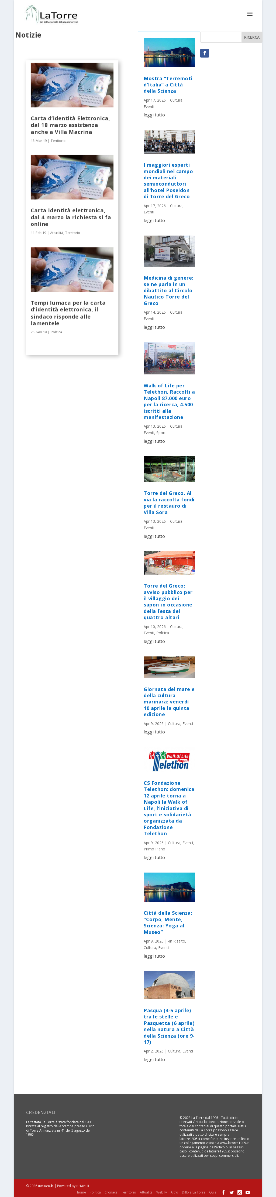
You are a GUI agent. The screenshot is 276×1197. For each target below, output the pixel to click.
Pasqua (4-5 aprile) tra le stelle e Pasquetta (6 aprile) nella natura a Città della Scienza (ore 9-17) (169, 1026)
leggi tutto (154, 114)
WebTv (161, 1191)
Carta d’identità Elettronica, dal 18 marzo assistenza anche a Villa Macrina (70, 124)
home (81, 1191)
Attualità (56, 232)
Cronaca (111, 1191)
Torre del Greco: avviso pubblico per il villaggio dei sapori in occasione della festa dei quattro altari (168, 601)
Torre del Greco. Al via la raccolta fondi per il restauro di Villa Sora (169, 502)
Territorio (58, 140)
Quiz (212, 1191)
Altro (174, 1191)
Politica (56, 331)
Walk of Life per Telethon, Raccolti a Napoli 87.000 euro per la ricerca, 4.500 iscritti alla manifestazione (169, 401)
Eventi (149, 105)
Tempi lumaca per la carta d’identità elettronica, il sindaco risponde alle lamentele (68, 312)
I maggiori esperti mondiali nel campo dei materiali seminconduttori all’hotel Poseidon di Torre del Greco (168, 180)
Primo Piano (154, 848)
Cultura (176, 99)
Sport (161, 432)
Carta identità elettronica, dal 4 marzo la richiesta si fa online (71, 216)
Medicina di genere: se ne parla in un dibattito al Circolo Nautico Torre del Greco (169, 290)
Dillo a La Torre (193, 1191)
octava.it (46, 1185)
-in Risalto (176, 940)
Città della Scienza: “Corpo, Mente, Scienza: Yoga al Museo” (168, 921)
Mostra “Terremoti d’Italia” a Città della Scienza (168, 83)
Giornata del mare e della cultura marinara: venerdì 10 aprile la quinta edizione (169, 701)
